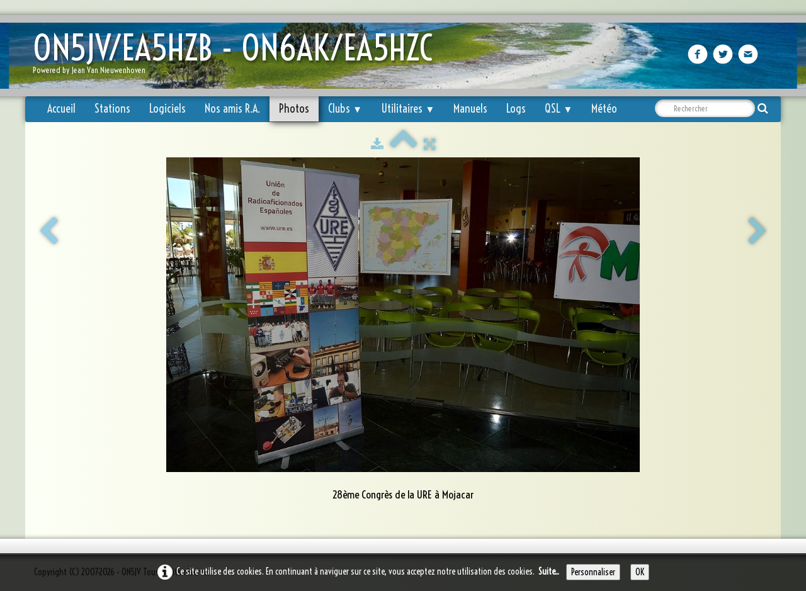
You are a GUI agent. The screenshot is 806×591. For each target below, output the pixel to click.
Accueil (61, 108)
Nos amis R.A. (232, 108)
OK (639, 572)
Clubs (345, 108)
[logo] (237, 56)
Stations (112, 108)
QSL (558, 108)
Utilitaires (407, 108)
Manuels (470, 108)
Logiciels (167, 108)
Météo (604, 108)
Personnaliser (593, 572)
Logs (516, 108)
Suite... (548, 571)
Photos (294, 108)
